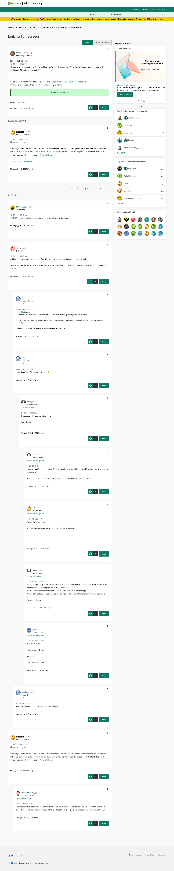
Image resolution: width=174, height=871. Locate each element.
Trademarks (161, 855)
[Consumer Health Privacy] (39, 863)
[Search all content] (137, 14)
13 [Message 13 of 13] (18, 226)
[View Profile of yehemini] (36, 507)
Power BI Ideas (45, 155)
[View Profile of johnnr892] (36, 629)
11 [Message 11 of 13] (34, 608)
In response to (22, 304)
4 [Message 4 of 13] (17, 276)
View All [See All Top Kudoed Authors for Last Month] (121, 203)
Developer (76, 27)
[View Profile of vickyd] (18, 248)
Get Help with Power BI (54, 27)
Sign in (144, 9)
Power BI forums (17, 27)
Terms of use (149, 855)
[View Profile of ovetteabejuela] (27, 792)
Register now (158, 19)
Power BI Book (67, 82)
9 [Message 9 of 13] (33, 486)
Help (152, 9)
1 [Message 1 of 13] (17, 108)
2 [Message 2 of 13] (17, 169)
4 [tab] (141, 100)
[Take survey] (125, 94)
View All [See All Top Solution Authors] (121, 152)
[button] (87, 42)
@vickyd (22, 312)
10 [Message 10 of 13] (34, 548)
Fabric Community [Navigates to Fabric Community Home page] (33, 3)
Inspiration (58, 3)
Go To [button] (160, 9)
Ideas (68, 3)
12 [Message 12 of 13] (23, 336)
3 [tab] (139, 100)
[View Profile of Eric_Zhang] (28, 131)
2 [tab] (138, 100)
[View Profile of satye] (24, 358)
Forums (47, 3)
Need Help (21, 102)
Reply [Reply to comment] (104, 174)
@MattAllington (19, 142)
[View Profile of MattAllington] (21, 52)
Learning (99, 3)
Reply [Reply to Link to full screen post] (104, 108)
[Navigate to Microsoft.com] (14, 3)
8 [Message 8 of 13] (33, 670)
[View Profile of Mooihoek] (25, 692)
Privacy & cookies (135, 855)
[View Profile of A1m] (23, 298)
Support (109, 3)
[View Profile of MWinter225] (21, 207)
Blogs (90, 3)
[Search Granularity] (98, 14)
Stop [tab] (144, 100)
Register (136, 9)
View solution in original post (22, 161)
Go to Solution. (63, 92)
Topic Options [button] (101, 42)
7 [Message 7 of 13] (28, 433)
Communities (79, 3)
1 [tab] (137, 100)
